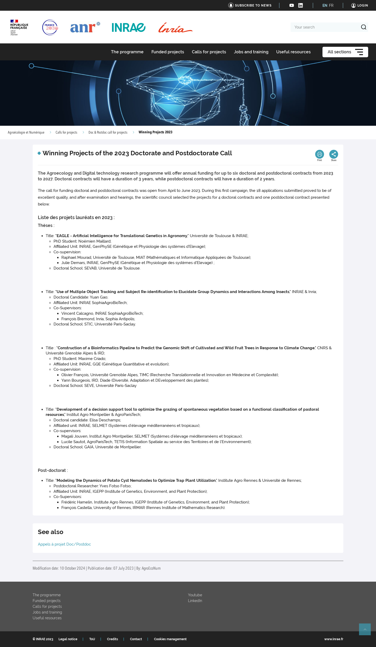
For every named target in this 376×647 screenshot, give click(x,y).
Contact (136, 639)
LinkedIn (195, 601)
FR (331, 5)
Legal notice (67, 639)
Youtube (195, 595)
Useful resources (47, 618)
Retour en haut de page (367, 631)
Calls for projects (66, 132)
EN (324, 5)
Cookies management (170, 639)
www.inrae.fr (333, 639)
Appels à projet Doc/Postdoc (64, 544)
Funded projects (47, 601)
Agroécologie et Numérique (26, 132)
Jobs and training (47, 612)
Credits (112, 639)
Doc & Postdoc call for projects (108, 132)
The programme (47, 595)
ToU (92, 639)
